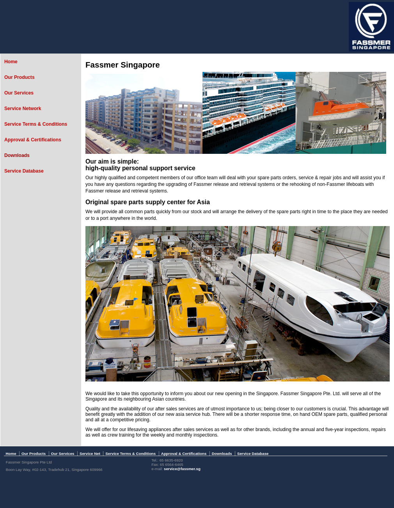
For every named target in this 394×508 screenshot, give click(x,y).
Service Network (22, 108)
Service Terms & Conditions (35, 124)
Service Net (90, 453)
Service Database (24, 171)
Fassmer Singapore (122, 64)
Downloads (17, 155)
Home (11, 61)
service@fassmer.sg (182, 469)
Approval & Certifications (32, 140)
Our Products (19, 77)
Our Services (19, 93)
